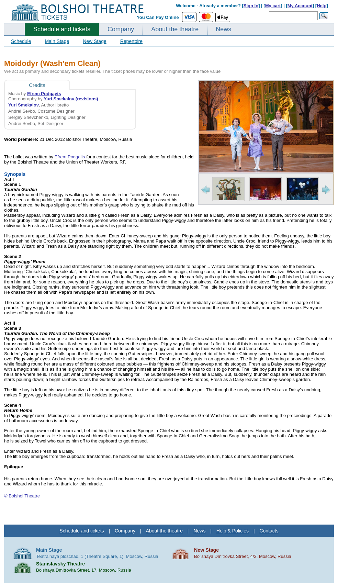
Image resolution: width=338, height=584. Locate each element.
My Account (300, 5)
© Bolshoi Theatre (22, 495)
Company (121, 29)
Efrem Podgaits (70, 156)
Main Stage (57, 41)
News (223, 29)
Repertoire (131, 41)
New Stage (94, 41)
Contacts (268, 531)
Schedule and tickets (61, 29)
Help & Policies (232, 531)
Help (321, 5)
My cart (273, 5)
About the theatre (175, 29)
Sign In (251, 5)
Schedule (21, 41)
